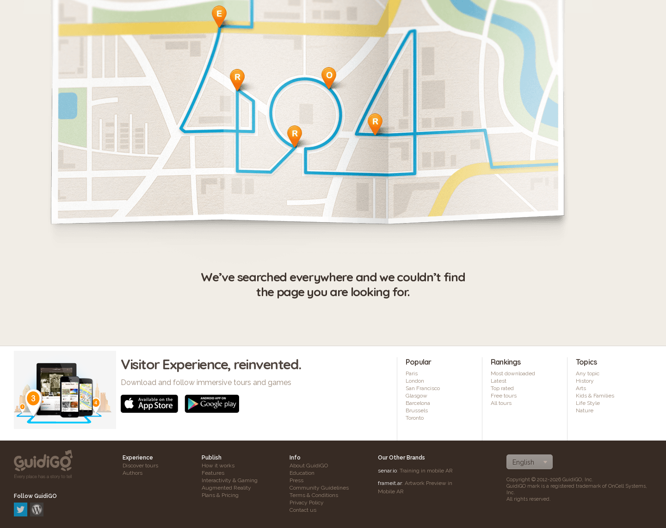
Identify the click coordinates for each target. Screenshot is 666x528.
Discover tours (140, 465)
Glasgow (416, 395)
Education (302, 473)
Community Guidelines (319, 488)
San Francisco (423, 388)
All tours (501, 403)
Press (296, 480)
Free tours (504, 395)
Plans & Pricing (220, 495)
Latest (498, 381)
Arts (581, 388)
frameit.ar (390, 483)
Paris (412, 373)
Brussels (417, 410)
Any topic (587, 373)
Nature (584, 410)
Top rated (502, 388)
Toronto (415, 418)
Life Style (588, 403)
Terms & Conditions (314, 495)
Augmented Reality (226, 488)
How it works (218, 465)
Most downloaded (513, 373)
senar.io (387, 470)
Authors (132, 473)
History (585, 381)
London (415, 381)
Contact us (303, 510)
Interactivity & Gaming (230, 480)
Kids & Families (595, 395)
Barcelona (418, 403)
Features (213, 473)
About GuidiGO (309, 465)
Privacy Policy (307, 502)
